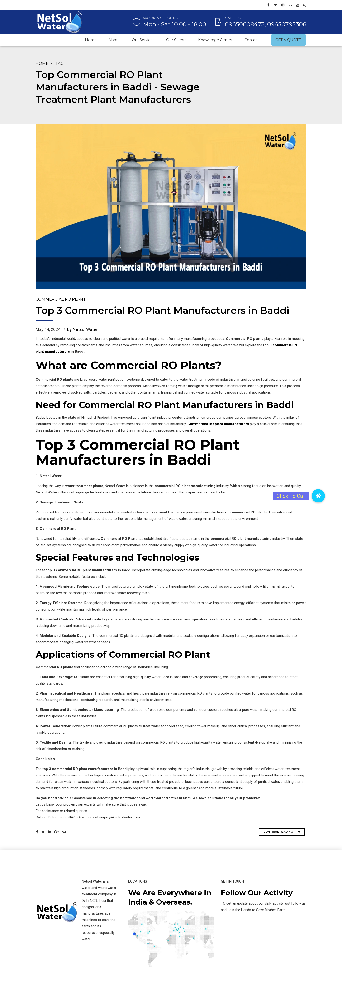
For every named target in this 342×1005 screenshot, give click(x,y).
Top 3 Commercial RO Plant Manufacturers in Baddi (162, 311)
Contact (251, 40)
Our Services (143, 40)
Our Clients (176, 40)
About (114, 40)
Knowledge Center (215, 40)
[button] (318, 495)
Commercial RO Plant (61, 299)
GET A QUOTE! (289, 40)
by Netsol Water (82, 329)
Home (91, 40)
